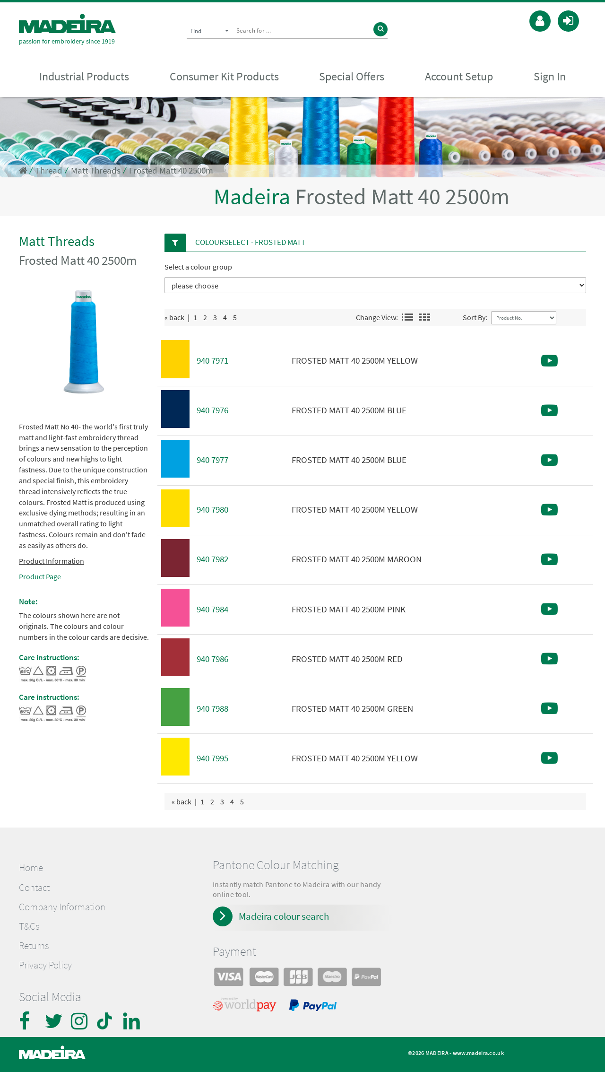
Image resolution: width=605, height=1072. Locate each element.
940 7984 (212, 609)
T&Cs (29, 926)
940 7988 (212, 708)
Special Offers (351, 76)
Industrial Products (84, 76)
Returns (34, 946)
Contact (34, 887)
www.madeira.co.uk (478, 1052)
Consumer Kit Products (224, 76)
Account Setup (459, 76)
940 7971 (212, 360)
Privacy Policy (45, 965)
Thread (48, 170)
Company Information (62, 907)
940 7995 (212, 758)
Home (31, 868)
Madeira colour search (284, 916)
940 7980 (212, 509)
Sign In (550, 76)
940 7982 (212, 559)
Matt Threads (96, 170)
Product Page (40, 576)
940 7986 (212, 659)
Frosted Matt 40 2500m (171, 170)
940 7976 (212, 410)
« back (174, 317)
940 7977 (212, 459)
